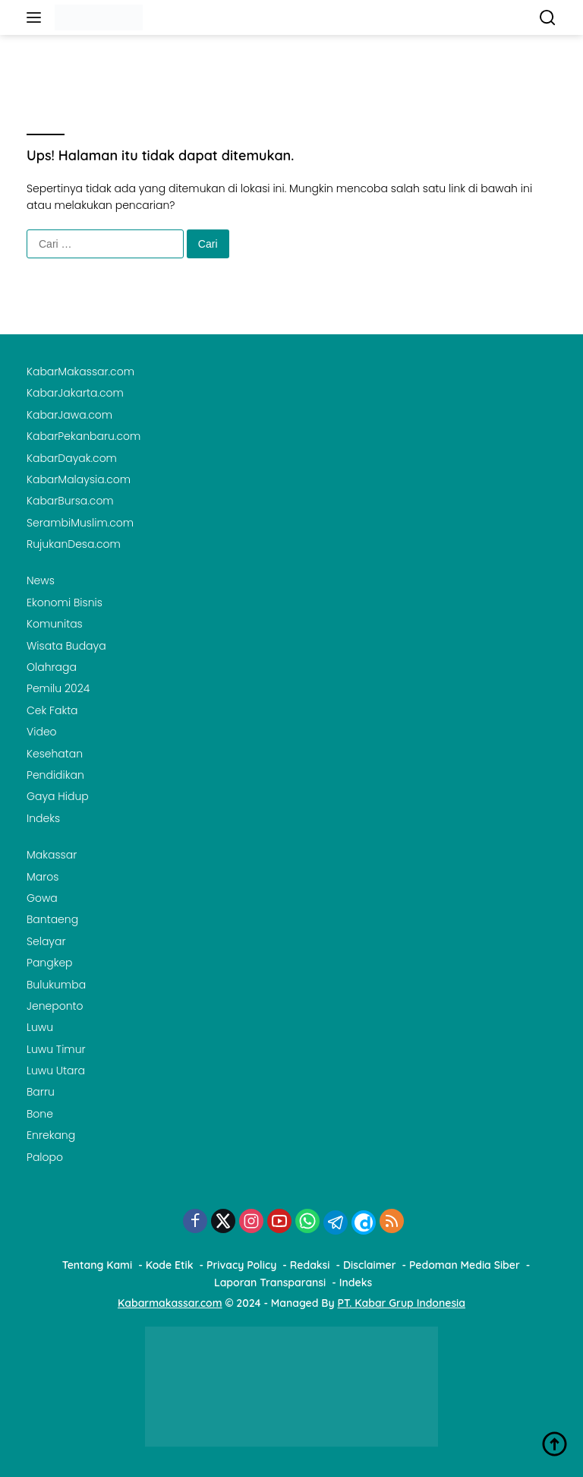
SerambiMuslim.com (80, 522)
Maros (42, 876)
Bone (40, 1113)
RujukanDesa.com (74, 544)
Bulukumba (56, 984)
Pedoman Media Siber (464, 1265)
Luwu (40, 1027)
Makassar (52, 854)
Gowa (42, 898)
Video (42, 731)
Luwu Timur (56, 1049)
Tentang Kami (97, 1265)
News (41, 580)
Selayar (46, 941)
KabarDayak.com (72, 458)
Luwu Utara (56, 1070)
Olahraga (52, 667)
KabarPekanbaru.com (83, 436)
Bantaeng (52, 919)
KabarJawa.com (69, 414)
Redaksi (310, 1265)
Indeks (43, 818)
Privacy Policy (241, 1265)
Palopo (45, 1157)
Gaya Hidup (58, 796)
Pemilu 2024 (58, 688)
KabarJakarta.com (75, 392)
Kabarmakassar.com (170, 1303)
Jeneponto (55, 1006)
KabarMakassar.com (80, 371)
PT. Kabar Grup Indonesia (401, 1303)
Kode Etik (170, 1265)
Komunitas (55, 623)
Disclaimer (369, 1265)
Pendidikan (55, 775)
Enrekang (51, 1135)
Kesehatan (55, 753)
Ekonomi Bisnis (64, 602)
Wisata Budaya (66, 645)
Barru (41, 1091)
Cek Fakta (52, 710)
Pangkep (50, 962)
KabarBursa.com (70, 500)
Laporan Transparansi (270, 1282)
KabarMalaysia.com (79, 479)
